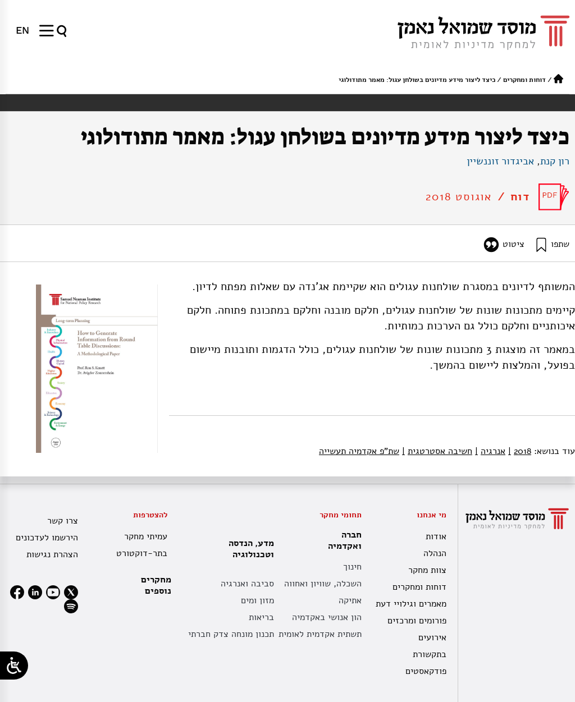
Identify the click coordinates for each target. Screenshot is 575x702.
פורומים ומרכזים (416, 620)
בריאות (261, 617)
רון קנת (554, 161)
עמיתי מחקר (145, 536)
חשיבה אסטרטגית (437, 451)
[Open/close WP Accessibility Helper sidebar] (14, 665)
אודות (436, 536)
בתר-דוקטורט (141, 553)
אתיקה (350, 600)
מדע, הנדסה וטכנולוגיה (248, 549)
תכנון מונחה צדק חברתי (231, 634)
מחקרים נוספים (156, 585)
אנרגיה (490, 451)
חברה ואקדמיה (342, 540)
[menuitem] (22, 30)
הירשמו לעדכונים (47, 537)
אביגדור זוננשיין (500, 161)
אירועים (432, 637)
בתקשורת (429, 654)
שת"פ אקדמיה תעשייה (359, 451)
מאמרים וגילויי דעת (411, 604)
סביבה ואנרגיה (247, 583)
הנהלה (434, 553)
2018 (519, 451)
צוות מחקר (427, 570)
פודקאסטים (425, 671)
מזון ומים (257, 600)
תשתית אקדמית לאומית (320, 634)
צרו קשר (62, 521)
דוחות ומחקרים (524, 79)
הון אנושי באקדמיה (327, 617)
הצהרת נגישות (52, 554)
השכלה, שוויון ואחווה (323, 583)
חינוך (352, 567)
